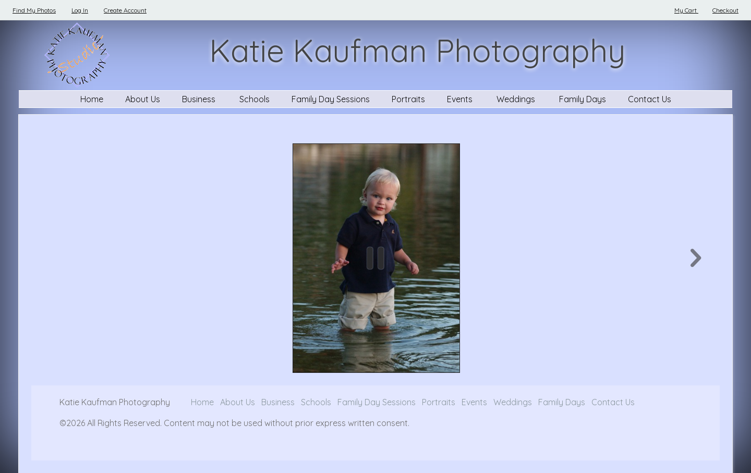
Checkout (725, 10)
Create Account (125, 10)
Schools (254, 99)
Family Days (582, 99)
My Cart (686, 10)
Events (461, 99)
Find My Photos (34, 10)
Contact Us (649, 99)
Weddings (516, 99)
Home (91, 99)
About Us (142, 99)
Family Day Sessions (331, 99)
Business (199, 99)
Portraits (408, 99)
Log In (79, 10)
